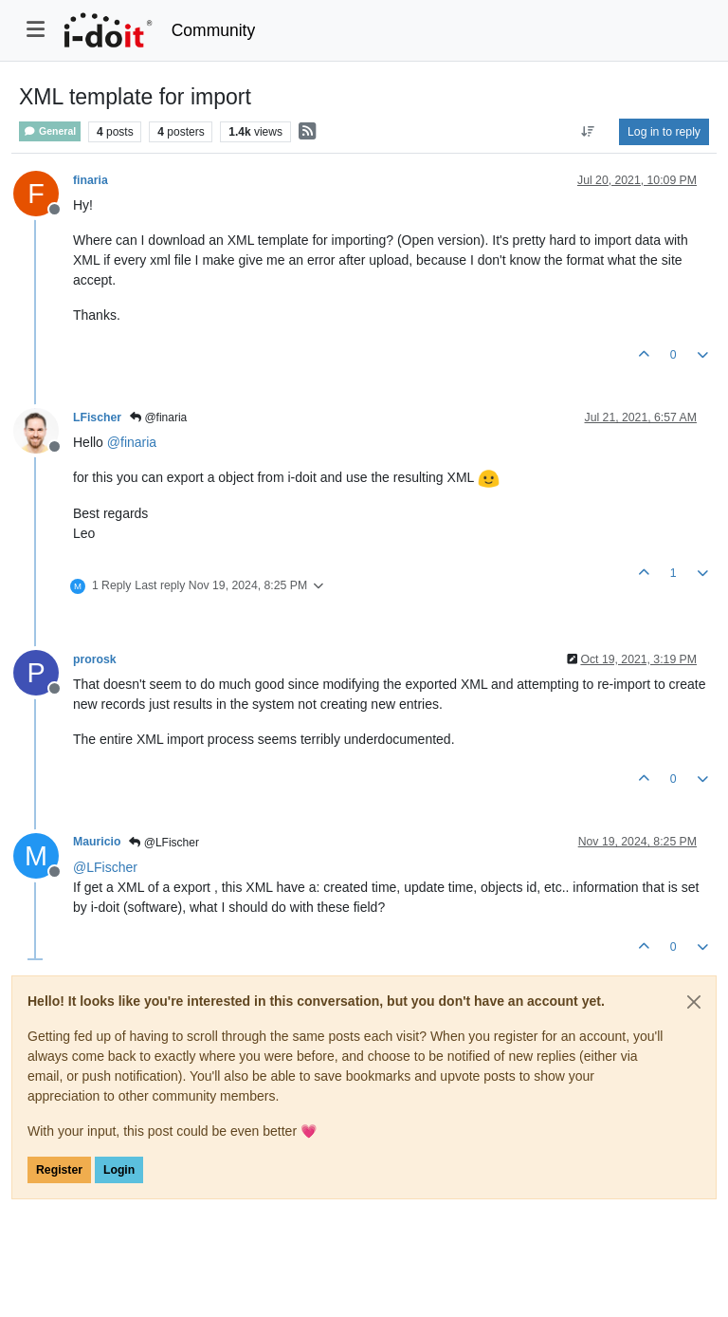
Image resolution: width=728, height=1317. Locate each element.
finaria (90, 180)
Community (214, 30)
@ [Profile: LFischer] (105, 867)
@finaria (158, 417)
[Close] (694, 1002)
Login (119, 1170)
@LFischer (164, 842)
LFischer (97, 417)
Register (59, 1170)
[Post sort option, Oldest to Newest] (588, 132)
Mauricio (96, 841)
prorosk (95, 659)
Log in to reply (664, 132)
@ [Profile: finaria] (131, 442)
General (50, 131)
